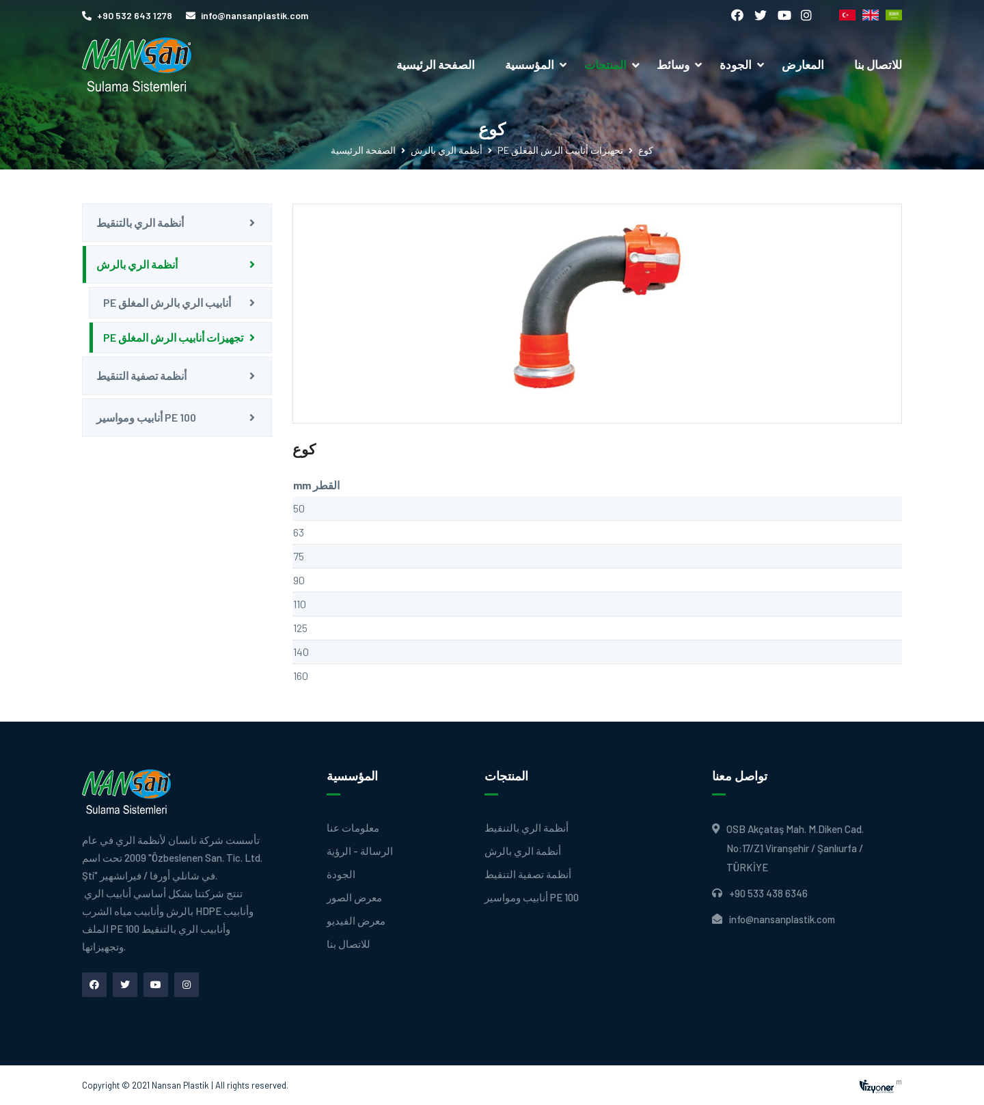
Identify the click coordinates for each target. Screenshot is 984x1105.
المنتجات (613, 64)
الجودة (736, 64)
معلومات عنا (353, 828)
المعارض (803, 64)
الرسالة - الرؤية (360, 851)
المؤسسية (529, 64)
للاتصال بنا (878, 64)
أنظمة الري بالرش (446, 150)
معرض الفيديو (356, 921)
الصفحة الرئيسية (435, 64)
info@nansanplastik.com (247, 15)
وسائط (673, 64)
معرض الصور (354, 897)
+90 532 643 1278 (127, 15)
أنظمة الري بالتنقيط (140, 222)
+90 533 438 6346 (768, 893)
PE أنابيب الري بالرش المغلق (167, 302)
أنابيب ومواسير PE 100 (146, 417)
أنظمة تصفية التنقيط (141, 375)
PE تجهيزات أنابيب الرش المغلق (560, 150)
